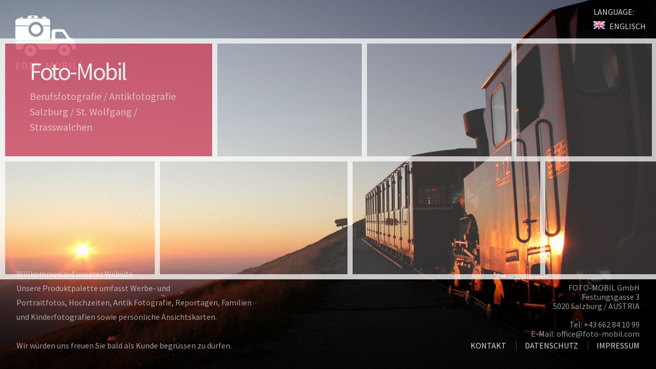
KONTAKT (488, 345)
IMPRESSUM (618, 345)
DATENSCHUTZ (551, 345)
